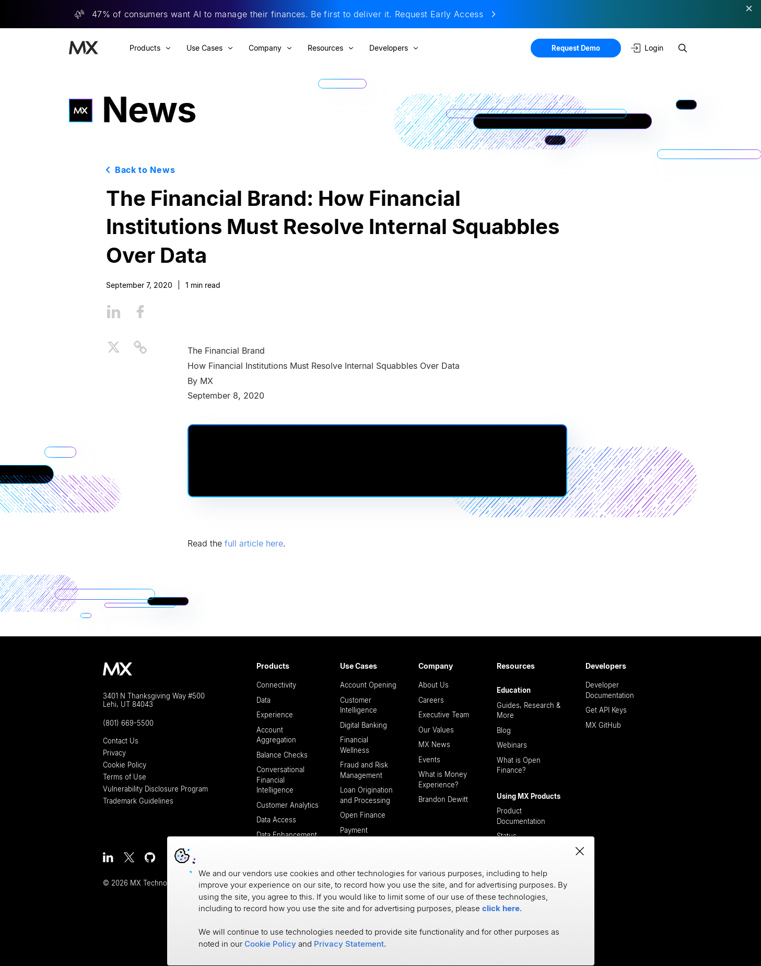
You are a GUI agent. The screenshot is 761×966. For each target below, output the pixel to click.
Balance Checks (282, 755)
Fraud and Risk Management (364, 770)
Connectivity (276, 685)
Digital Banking (363, 725)
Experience (274, 715)
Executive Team (443, 715)
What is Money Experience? (442, 779)
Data (263, 700)
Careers (431, 700)
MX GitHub (603, 725)
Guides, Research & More (528, 710)
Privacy (114, 753)
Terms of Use (124, 777)
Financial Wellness (354, 745)
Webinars (512, 745)
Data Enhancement (286, 835)
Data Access (276, 820)
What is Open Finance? (519, 765)
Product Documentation (521, 816)
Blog (504, 730)
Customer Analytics (287, 805)
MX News (434, 744)
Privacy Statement (349, 944)
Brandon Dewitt (443, 799)
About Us (433, 685)
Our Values (436, 730)
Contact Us (120, 741)
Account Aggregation (276, 735)
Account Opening (368, 685)
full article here (254, 543)
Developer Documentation (610, 690)
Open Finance (362, 815)
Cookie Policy (124, 765)
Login (647, 48)
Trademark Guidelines (138, 801)
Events (429, 759)
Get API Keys (606, 710)
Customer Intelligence (358, 705)
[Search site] (682, 48)
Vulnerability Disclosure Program (155, 789)
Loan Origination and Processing (366, 795)
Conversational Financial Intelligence (280, 779)
